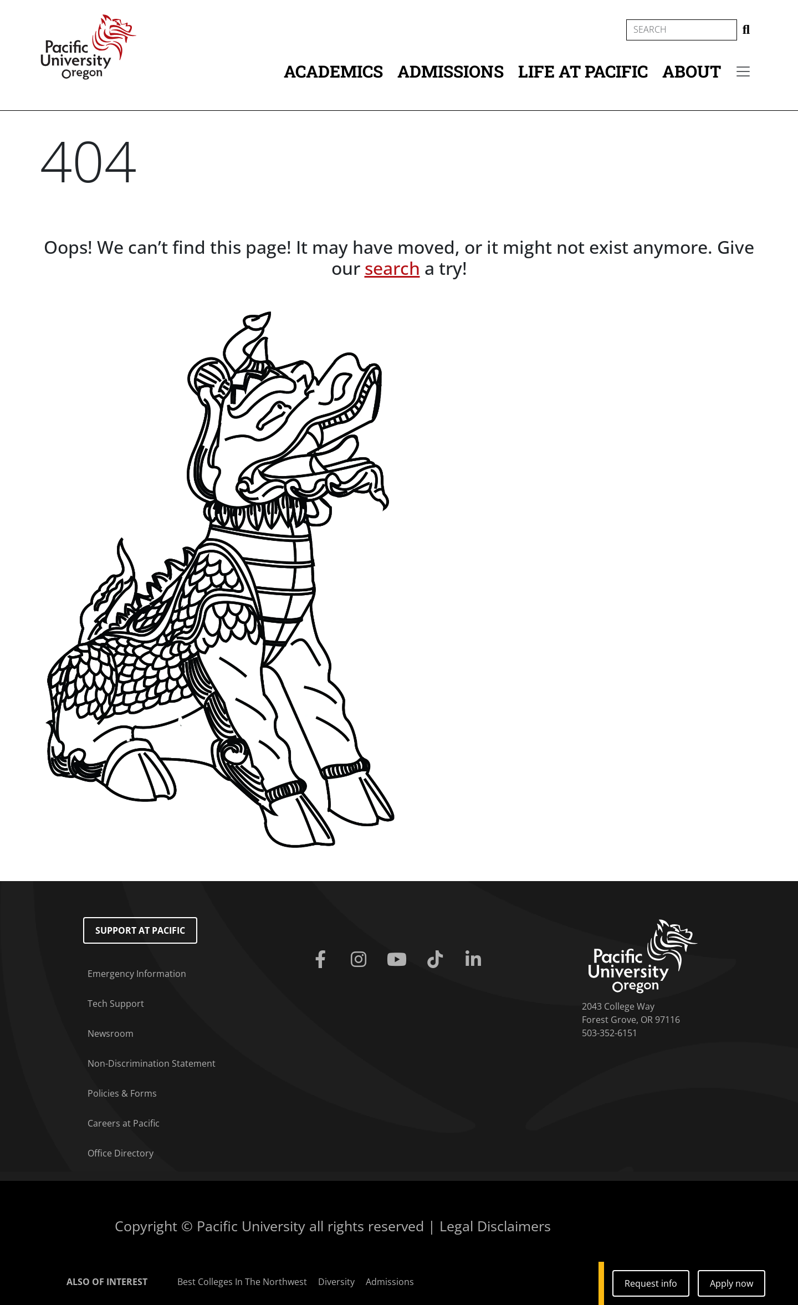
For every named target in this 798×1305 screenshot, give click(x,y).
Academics (333, 71)
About (691, 71)
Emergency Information (137, 974)
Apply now (731, 1283)
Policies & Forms (122, 1093)
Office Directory (121, 1153)
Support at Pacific (140, 930)
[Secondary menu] (743, 71)
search (392, 268)
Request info (651, 1283)
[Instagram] (360, 959)
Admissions (450, 71)
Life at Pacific (583, 71)
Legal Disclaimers (495, 1225)
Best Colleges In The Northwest (242, 1282)
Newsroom (111, 1033)
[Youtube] (399, 959)
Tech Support (116, 1003)
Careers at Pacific (124, 1123)
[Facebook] (322, 959)
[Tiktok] (438, 959)
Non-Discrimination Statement (152, 1063)
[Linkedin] (476, 959)
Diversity (336, 1282)
